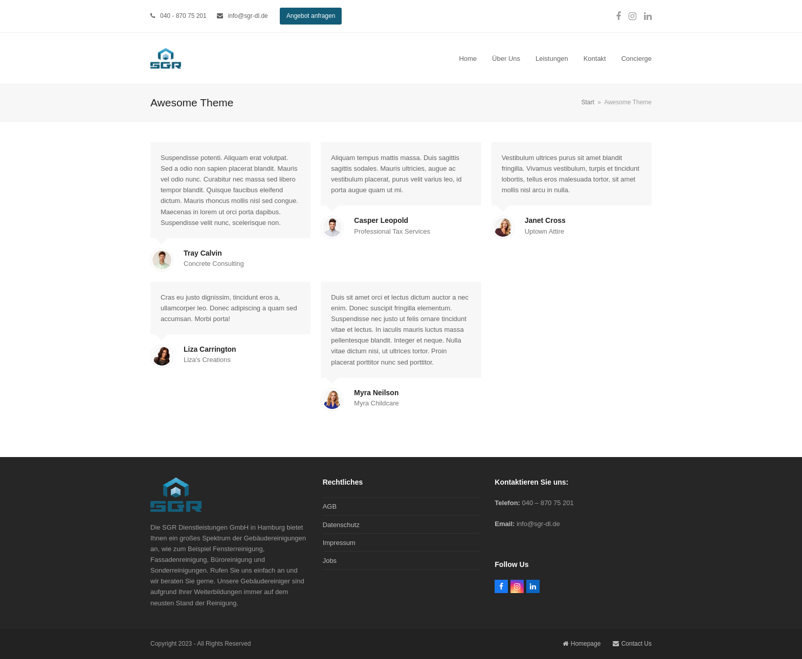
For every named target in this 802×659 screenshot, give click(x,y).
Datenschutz (341, 525)
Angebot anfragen (310, 15)
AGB (330, 506)
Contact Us (632, 643)
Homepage (582, 643)
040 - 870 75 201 (183, 15)
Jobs (330, 560)
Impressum (339, 543)
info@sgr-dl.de (248, 15)
